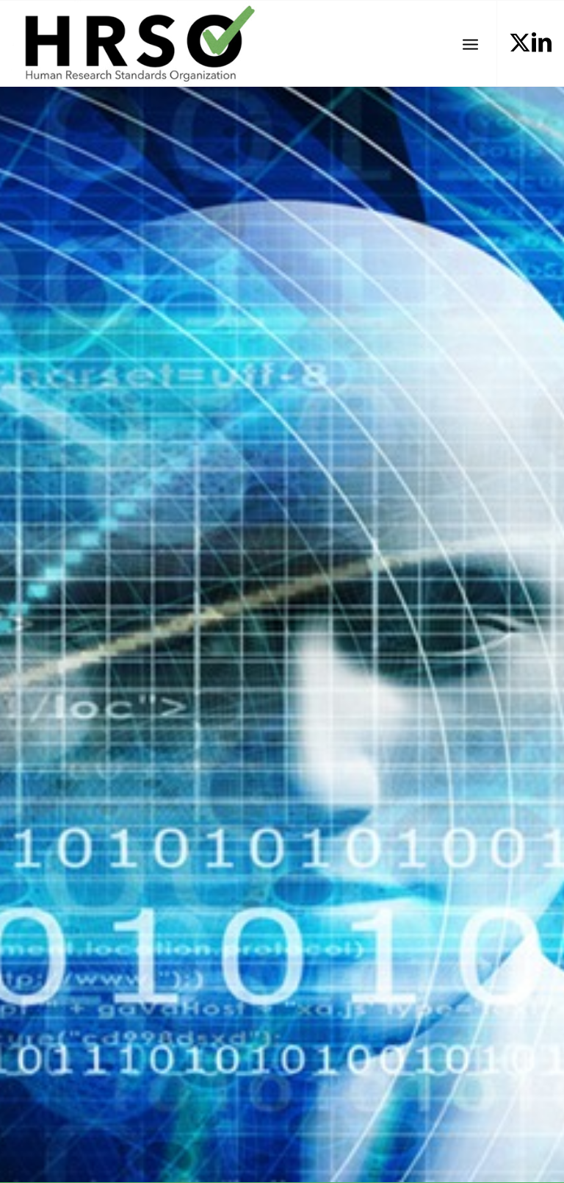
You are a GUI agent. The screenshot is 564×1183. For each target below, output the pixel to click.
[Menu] (470, 43)
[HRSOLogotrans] (133, 43)
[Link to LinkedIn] (542, 43)
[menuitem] (470, 43)
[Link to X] (520, 43)
